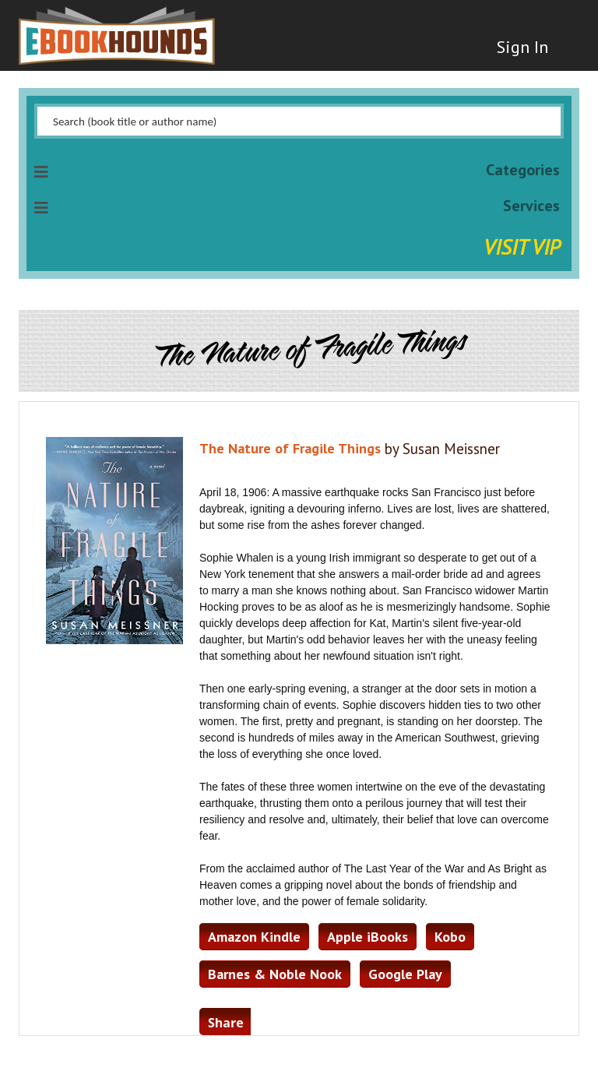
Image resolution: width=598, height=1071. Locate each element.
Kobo (450, 937)
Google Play (405, 974)
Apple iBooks (367, 937)
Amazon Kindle (254, 937)
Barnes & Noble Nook (275, 974)
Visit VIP (522, 246)
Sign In (522, 47)
